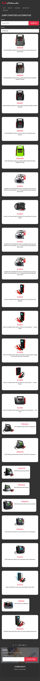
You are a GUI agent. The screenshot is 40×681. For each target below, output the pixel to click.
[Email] (13, 659)
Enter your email (5, 655)
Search (3, 19)
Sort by (3, 27)
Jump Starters (26, 8)
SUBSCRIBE (31, 659)
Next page (21, 645)
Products (10, 8)
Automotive (5, 10)
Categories (17, 8)
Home (4, 8)
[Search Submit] (34, 23)
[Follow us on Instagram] (3, 674)
